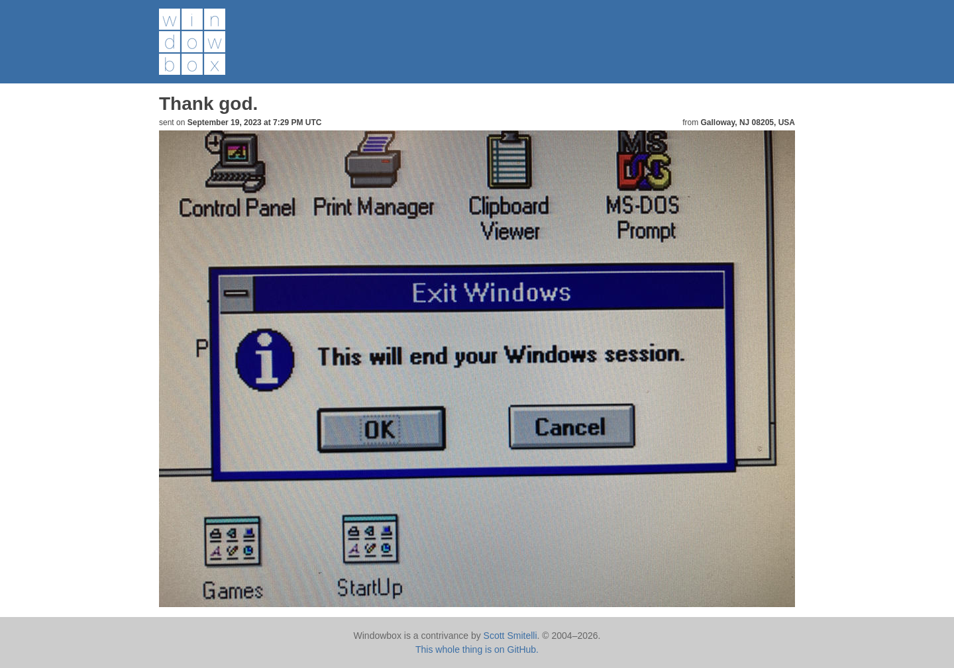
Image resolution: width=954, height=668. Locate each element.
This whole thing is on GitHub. (477, 649)
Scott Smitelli (510, 635)
